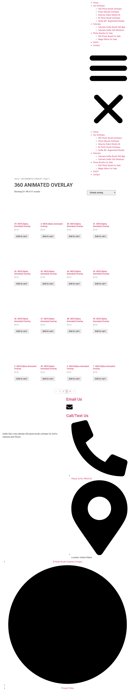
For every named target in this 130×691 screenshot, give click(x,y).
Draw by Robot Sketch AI (109, 15)
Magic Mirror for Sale (107, 39)
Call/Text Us (77, 415)
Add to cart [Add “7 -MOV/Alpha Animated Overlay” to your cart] (100, 379)
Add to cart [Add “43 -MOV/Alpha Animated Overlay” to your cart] (48, 283)
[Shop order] (101, 192)
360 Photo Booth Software (110, 9)
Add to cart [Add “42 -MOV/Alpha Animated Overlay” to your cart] (21, 283)
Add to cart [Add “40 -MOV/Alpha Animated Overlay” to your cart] (74, 236)
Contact (96, 45)
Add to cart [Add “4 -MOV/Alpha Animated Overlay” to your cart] (48, 236)
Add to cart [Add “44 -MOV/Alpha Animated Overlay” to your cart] (74, 283)
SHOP (96, 42)
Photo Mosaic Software (108, 12)
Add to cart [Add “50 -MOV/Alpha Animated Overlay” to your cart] (48, 379)
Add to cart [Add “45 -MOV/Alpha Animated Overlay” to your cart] (100, 283)
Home (95, 3)
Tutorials (97, 24)
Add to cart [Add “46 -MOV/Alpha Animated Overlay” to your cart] (21, 331)
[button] (108, 88)
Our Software (99, 6)
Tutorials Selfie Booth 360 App (111, 27)
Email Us (74, 399)
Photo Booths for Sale (103, 33)
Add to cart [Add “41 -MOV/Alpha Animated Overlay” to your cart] (100, 236)
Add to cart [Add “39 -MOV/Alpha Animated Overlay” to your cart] (21, 236)
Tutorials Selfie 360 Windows (111, 30)
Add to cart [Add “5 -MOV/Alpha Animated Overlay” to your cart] (21, 379)
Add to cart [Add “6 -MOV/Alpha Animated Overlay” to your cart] (74, 379)
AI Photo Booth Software (109, 18)
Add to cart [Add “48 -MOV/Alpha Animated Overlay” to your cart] (74, 331)
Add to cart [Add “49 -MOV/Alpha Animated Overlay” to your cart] (100, 331)
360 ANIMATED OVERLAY (31, 179)
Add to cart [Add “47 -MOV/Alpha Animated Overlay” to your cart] (48, 331)
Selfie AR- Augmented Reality (111, 21)
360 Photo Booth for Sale (109, 36)
